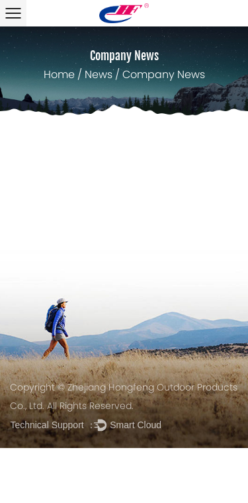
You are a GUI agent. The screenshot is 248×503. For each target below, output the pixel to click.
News (98, 75)
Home (59, 75)
